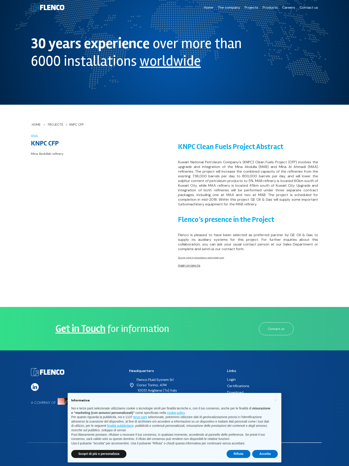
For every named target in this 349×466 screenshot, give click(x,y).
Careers (288, 7)
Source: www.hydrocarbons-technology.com (201, 257)
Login (231, 379)
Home (208, 7)
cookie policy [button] (176, 413)
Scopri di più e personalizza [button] (98, 454)
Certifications (238, 386)
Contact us (309, 7)
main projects (189, 265)
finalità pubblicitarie (120, 425)
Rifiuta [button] (238, 454)
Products (270, 7)
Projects (251, 7)
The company (229, 7)
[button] (275, 400)
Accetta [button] (265, 454)
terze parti (140, 417)
